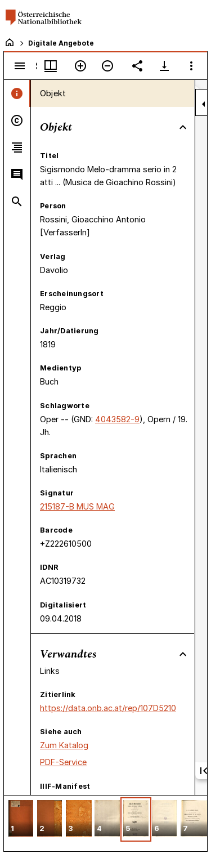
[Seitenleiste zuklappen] (203, 104)
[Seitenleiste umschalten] (19, 65)
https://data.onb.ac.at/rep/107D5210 (108, 708)
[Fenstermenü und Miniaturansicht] (50, 65)
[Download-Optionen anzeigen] (164, 65)
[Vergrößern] (80, 65)
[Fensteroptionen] (191, 65)
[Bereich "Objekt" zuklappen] (183, 127)
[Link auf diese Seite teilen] (137, 65)
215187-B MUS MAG (77, 506)
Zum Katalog (64, 745)
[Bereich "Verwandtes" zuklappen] (183, 654)
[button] (20, 819)
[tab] (17, 93)
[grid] (105, 823)
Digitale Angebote (61, 43)
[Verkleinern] (107, 65)
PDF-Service (63, 762)
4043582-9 (117, 419)
